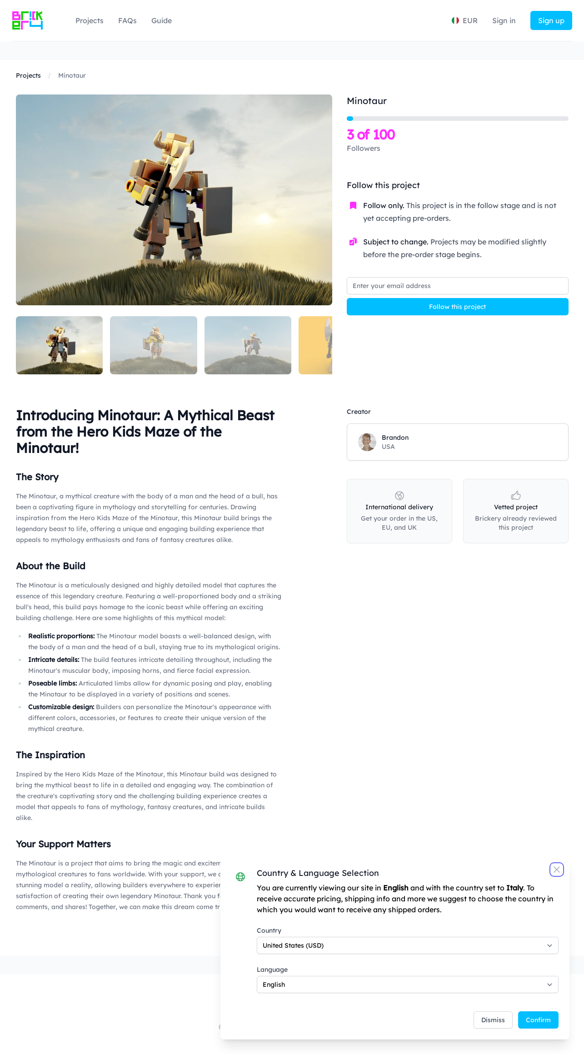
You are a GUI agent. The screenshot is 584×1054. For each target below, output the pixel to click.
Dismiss (493, 1020)
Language (272, 969)
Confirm (538, 1020)
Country (269, 930)
